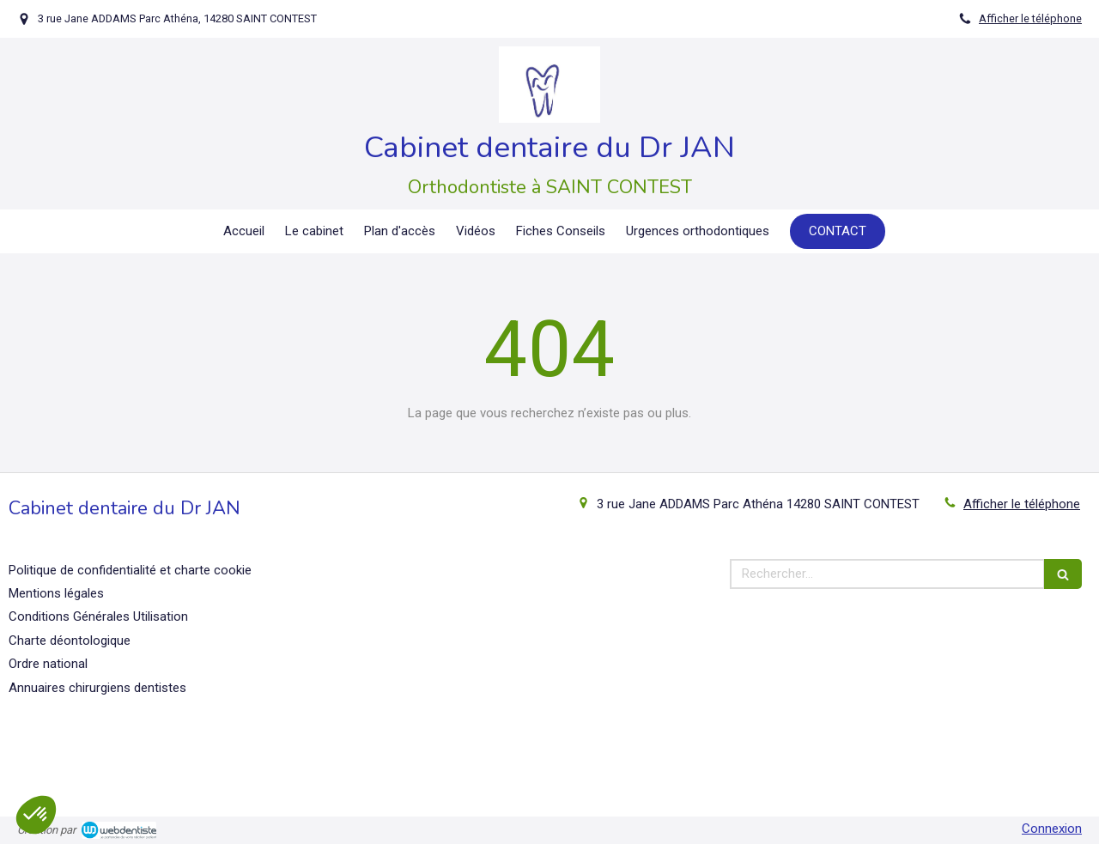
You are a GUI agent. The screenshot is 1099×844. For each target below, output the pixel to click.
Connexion (1052, 828)
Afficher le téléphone (1030, 18)
